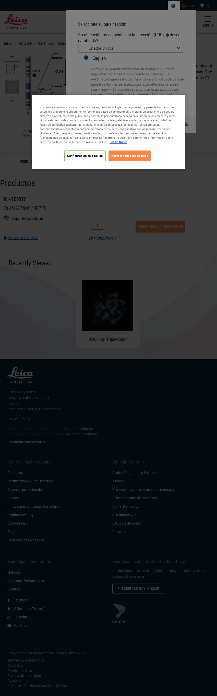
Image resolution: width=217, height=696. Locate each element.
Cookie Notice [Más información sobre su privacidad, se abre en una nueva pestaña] (118, 142)
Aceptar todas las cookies (129, 156)
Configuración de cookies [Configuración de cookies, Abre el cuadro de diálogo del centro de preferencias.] (85, 156)
